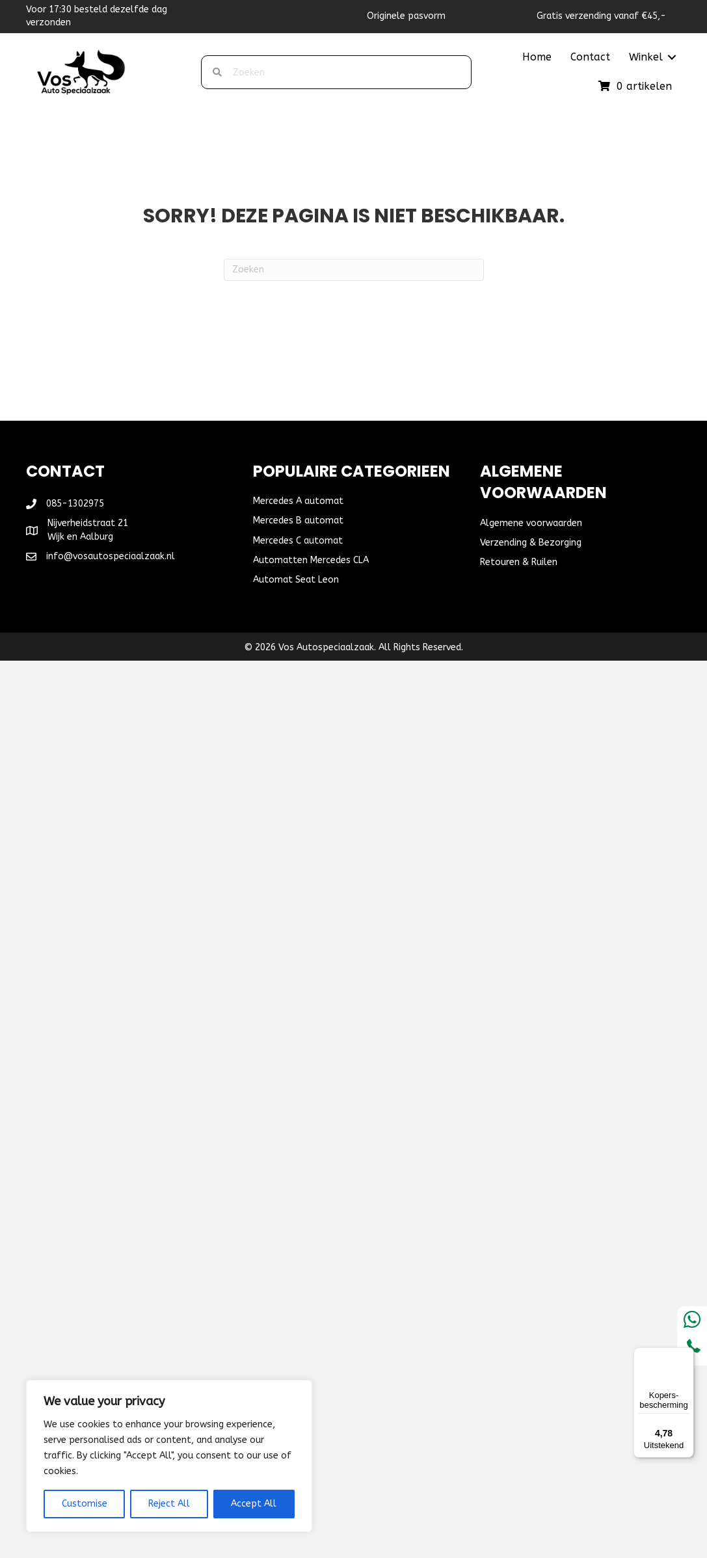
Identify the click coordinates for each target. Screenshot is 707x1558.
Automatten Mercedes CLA (311, 560)
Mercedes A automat (298, 501)
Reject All (169, 1503)
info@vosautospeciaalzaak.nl (110, 556)
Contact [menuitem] (590, 57)
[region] (169, 1456)
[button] (672, 57)
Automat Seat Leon (296, 579)
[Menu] (686, 1355)
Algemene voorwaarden (531, 523)
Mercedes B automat (298, 520)
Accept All (253, 1503)
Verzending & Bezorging (530, 542)
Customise (84, 1503)
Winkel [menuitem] (646, 57)
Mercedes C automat (298, 540)
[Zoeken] (354, 270)
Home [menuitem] (537, 57)
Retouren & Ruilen (518, 562)
